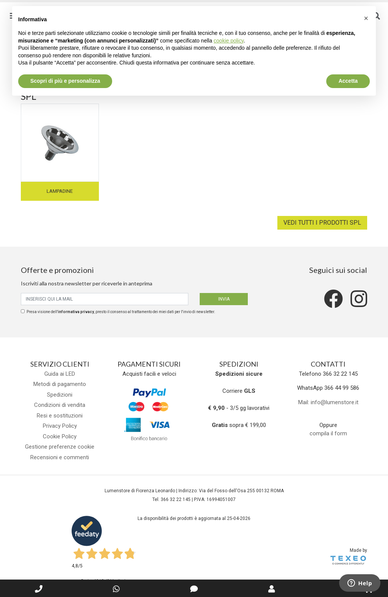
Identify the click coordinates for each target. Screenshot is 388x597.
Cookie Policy (60, 436)
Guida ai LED (59, 373)
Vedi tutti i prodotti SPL (322, 222)
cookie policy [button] (229, 41)
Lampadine (60, 191)
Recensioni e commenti (59, 457)
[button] (366, 18)
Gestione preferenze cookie (59, 446)
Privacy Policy (60, 425)
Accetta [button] (348, 81)
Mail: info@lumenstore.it (328, 402)
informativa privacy (76, 312)
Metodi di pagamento (59, 384)
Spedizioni (59, 394)
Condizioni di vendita (59, 405)
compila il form (328, 433)
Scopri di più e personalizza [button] (65, 81)
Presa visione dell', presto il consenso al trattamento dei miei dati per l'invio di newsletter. (121, 312)
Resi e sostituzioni (60, 415)
